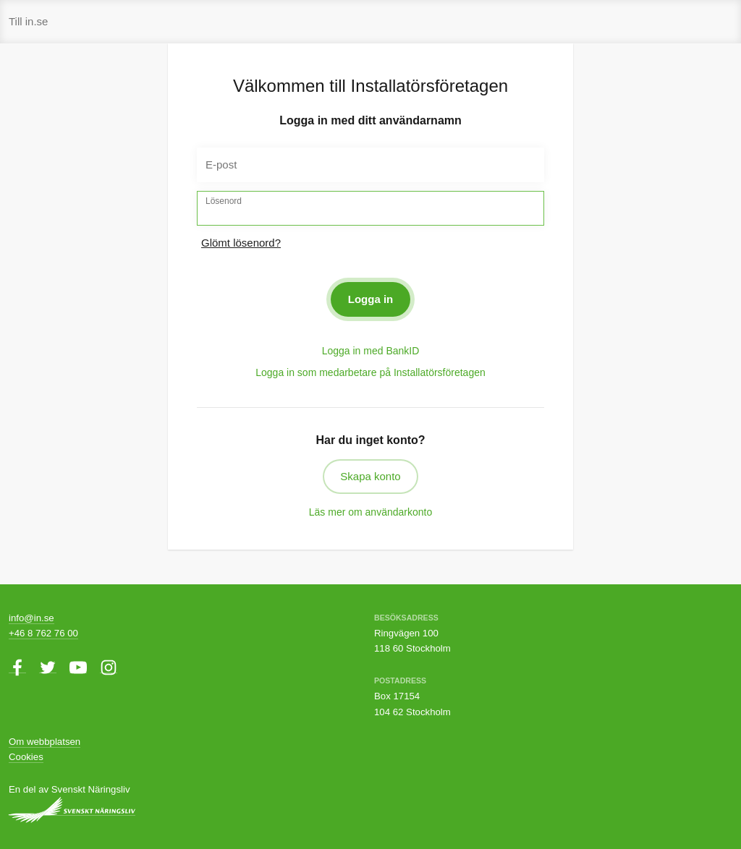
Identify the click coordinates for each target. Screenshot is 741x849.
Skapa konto (370, 476)
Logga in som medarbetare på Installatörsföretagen (370, 372)
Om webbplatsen (44, 741)
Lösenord (224, 201)
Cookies (26, 756)
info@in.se (31, 618)
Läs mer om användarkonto (370, 512)
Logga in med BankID (371, 351)
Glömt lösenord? (241, 242)
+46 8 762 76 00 (43, 633)
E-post (221, 164)
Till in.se (28, 21)
